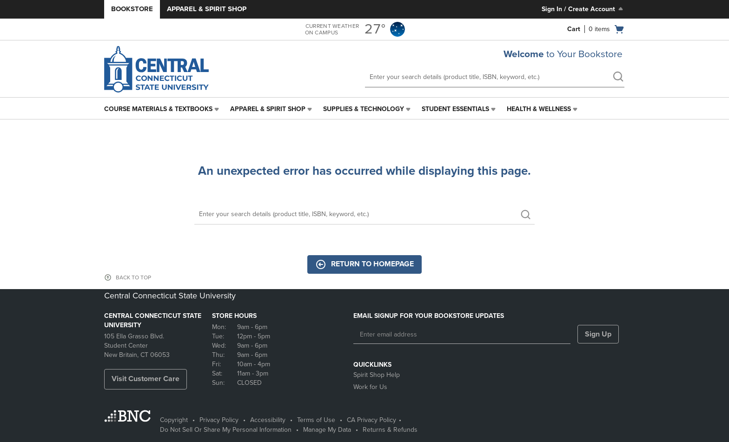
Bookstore (132, 9)
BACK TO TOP (133, 277)
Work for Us (370, 387)
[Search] (364, 214)
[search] (618, 77)
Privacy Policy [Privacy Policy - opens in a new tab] (219, 420)
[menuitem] (162, 109)
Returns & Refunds (390, 430)
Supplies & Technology (363, 109)
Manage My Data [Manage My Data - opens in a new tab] (327, 430)
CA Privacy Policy (371, 420)
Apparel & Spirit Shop (206, 9)
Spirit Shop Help (376, 375)
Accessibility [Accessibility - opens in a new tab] (267, 420)
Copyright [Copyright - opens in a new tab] (174, 420)
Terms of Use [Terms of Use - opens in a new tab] (316, 420)
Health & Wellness (539, 109)
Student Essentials (455, 109)
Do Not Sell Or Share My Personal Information (226, 430)
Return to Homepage (364, 264)
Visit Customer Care (145, 378)
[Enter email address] (461, 334)
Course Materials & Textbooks (158, 109)
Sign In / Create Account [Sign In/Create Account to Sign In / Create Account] (583, 9)
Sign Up (598, 334)
